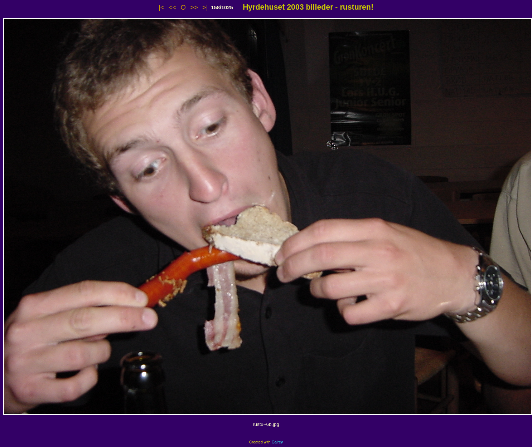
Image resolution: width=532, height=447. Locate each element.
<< (172, 7)
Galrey (277, 442)
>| (205, 7)
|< (161, 7)
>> (194, 7)
